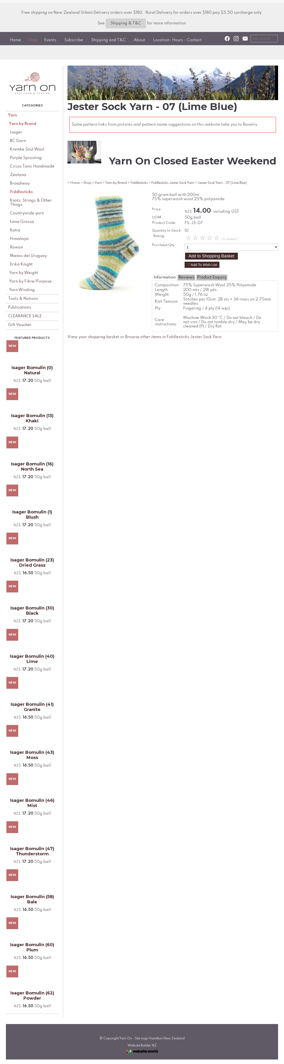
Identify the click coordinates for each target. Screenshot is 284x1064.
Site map (141, 1038)
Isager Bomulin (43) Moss (32, 755)
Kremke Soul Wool (27, 149)
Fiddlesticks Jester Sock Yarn (172, 183)
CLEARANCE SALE (25, 316)
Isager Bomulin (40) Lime (32, 659)
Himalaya (19, 239)
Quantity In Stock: (167, 231)
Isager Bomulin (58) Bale (32, 899)
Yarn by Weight (23, 273)
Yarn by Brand (22, 124)
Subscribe (73, 40)
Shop (32, 40)
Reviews (186, 277)
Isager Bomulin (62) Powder (32, 995)
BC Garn (18, 141)
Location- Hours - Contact (177, 40)
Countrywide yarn (27, 213)
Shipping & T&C (126, 23)
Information (165, 277)
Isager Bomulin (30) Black (32, 610)
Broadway (20, 183)
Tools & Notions (23, 299)
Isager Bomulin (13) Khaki (32, 418)
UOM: (157, 217)
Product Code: (164, 223)
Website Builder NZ (142, 1045)
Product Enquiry (211, 277)
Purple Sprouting (26, 158)
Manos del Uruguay (28, 256)
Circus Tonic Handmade (32, 166)
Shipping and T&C (108, 40)
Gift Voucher (19, 325)
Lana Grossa (22, 222)
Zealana (18, 175)
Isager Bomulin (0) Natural (32, 370)
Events (50, 40)
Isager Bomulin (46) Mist (32, 803)
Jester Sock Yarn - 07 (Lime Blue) (222, 183)
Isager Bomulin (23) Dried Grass (32, 562)
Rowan (16, 247)
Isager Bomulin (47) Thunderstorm (32, 851)
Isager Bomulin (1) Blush (32, 514)
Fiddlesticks (21, 192)
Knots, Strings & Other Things (31, 203)
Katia (15, 230)
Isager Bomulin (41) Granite (32, 707)
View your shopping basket (93, 337)
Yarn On (125, 1038)
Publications (19, 307)
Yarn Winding (22, 290)
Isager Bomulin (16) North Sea (32, 466)
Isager (16, 132)
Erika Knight (21, 264)
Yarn (12, 115)
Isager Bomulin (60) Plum (32, 947)
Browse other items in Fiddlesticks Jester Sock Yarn (173, 337)
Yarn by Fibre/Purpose (30, 281)
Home (15, 40)
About (139, 40)
